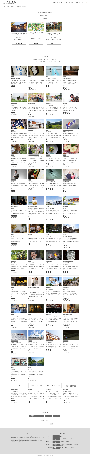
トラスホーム (55, 39)
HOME (54, 2)
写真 (13, 439)
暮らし (23, 39)
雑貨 (14, 442)
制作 (15, 439)
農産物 (41, 441)
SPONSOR (71, 2)
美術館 (29, 441)
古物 (27, 439)
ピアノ (38, 436)
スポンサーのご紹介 (32, 436)
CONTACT (78, 2)
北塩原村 (18, 439)
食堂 (22, 442)
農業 (38, 441)
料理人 (35, 439)
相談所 (22, 441)
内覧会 (19, 39)
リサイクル (15, 438)
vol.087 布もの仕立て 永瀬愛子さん (68, 448)
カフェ (22, 436)
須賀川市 (19, 442)
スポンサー (14, 6)
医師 (21, 439)
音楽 (16, 442)
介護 (37, 438)
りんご (15, 436)
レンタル (25, 438)
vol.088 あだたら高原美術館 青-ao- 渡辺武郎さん (69, 446)
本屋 (40, 439)
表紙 (61, 436)
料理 (32, 439)
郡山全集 (56, 416)
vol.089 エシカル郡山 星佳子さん (67, 441)
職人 (32, 441)
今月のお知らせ (33, 438)
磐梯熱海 (26, 441)
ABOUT (66, 2)
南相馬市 (24, 439)
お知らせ (9, 6)
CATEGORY (60, 2)
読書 (34, 441)
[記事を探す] (43, 425)
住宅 (17, 39)
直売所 (19, 441)
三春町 (28, 438)
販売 (36, 441)
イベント (50, 39)
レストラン (20, 438)
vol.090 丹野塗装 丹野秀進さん (67, 438)
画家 (17, 441)
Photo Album (40, 416)
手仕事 (29, 439)
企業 (39, 438)
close (12, 436)
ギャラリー (26, 436)
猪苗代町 (14, 441)
